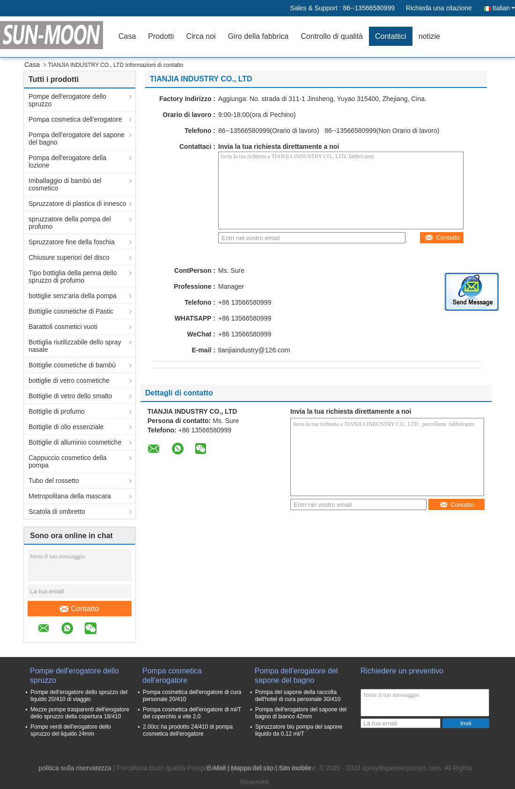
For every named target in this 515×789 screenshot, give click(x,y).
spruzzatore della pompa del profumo (70, 222)
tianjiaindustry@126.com (254, 350)
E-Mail (216, 768)
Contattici (390, 36)
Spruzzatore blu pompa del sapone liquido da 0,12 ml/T (298, 730)
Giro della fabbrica (258, 36)
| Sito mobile (293, 768)
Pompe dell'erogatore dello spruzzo (67, 100)
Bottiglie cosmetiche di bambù (72, 365)
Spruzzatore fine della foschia (72, 242)
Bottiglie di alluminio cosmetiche (75, 442)
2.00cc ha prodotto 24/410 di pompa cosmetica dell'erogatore (188, 730)
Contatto (79, 609)
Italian (504, 8)
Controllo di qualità (332, 36)
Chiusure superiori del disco (69, 257)
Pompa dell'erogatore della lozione (67, 161)
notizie (429, 36)
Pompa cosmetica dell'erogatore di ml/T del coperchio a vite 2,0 (192, 713)
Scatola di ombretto (57, 511)
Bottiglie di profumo (57, 411)
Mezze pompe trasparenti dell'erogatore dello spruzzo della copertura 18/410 (79, 713)
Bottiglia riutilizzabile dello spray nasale (75, 345)
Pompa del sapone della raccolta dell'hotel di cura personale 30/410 (297, 695)
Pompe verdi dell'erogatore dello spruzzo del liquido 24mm (70, 730)
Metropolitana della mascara (70, 496)
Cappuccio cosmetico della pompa (68, 461)
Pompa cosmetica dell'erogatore (75, 119)
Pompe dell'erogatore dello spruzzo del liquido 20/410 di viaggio (78, 695)
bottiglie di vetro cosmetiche (69, 380)
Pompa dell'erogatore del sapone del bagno (77, 138)
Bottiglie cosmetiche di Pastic (71, 311)
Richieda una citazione (439, 8)
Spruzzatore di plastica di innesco (77, 203)
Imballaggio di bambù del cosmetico (65, 184)
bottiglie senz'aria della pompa (73, 296)
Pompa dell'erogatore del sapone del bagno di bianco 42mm (300, 713)
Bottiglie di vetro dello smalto (70, 396)
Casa (127, 36)
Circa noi (201, 36)
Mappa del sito (252, 768)
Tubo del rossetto (54, 480)
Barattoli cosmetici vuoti (63, 326)
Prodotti (161, 36)
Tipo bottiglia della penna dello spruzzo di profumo (73, 276)
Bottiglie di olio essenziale (66, 427)
